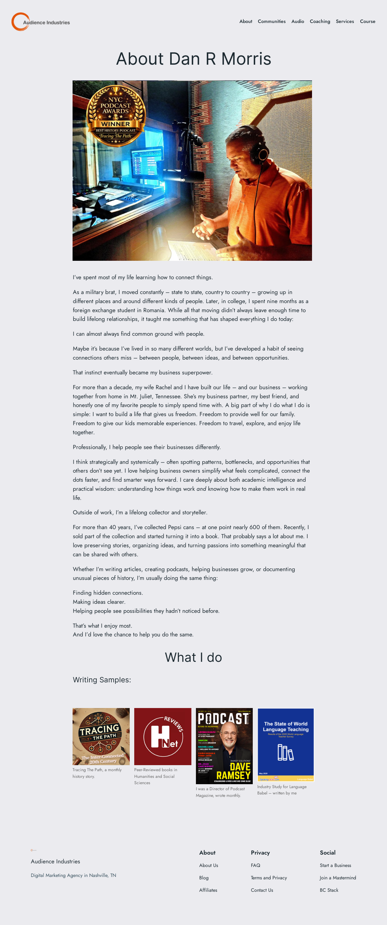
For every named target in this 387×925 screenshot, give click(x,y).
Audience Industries (55, 861)
